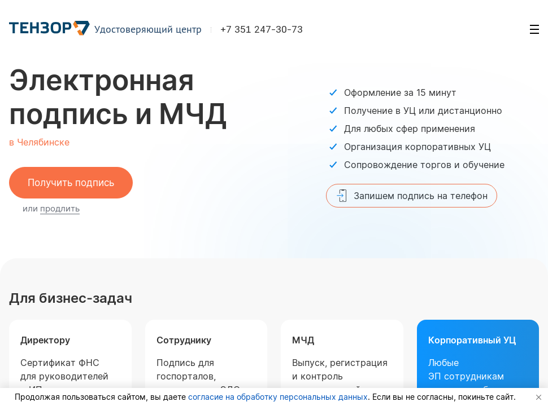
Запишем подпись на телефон (412, 195)
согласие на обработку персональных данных (278, 396)
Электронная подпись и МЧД (118, 97)
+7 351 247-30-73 (262, 30)
